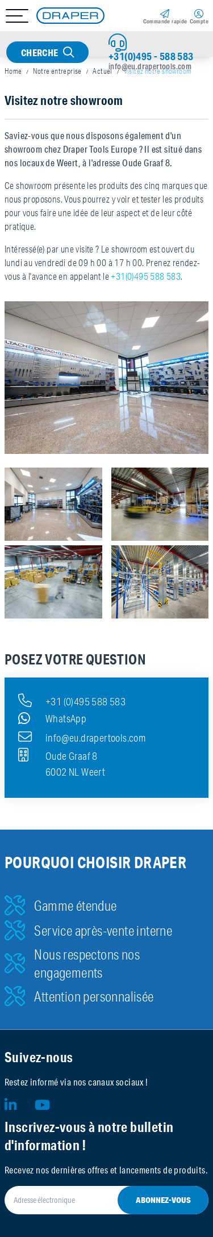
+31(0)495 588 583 (146, 276)
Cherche (40, 52)
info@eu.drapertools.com (149, 66)
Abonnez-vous (163, 1200)
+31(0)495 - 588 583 (151, 56)
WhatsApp (52, 718)
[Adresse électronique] (106, 1200)
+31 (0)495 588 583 (72, 700)
